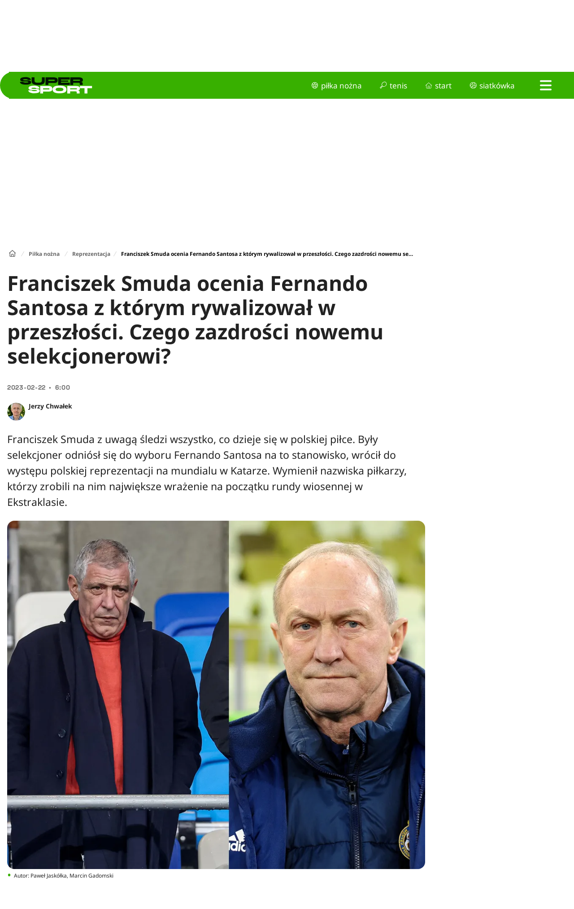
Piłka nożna (44, 254)
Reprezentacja (91, 254)
